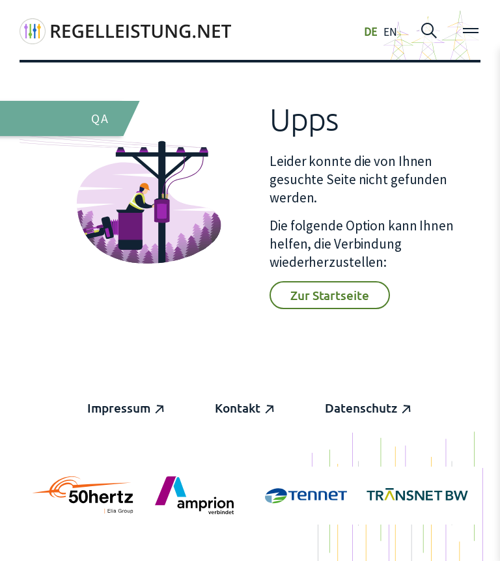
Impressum (118, 408)
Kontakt (237, 408)
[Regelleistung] (125, 31)
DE (370, 32)
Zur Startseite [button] (329, 295)
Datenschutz (361, 408)
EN (390, 32)
